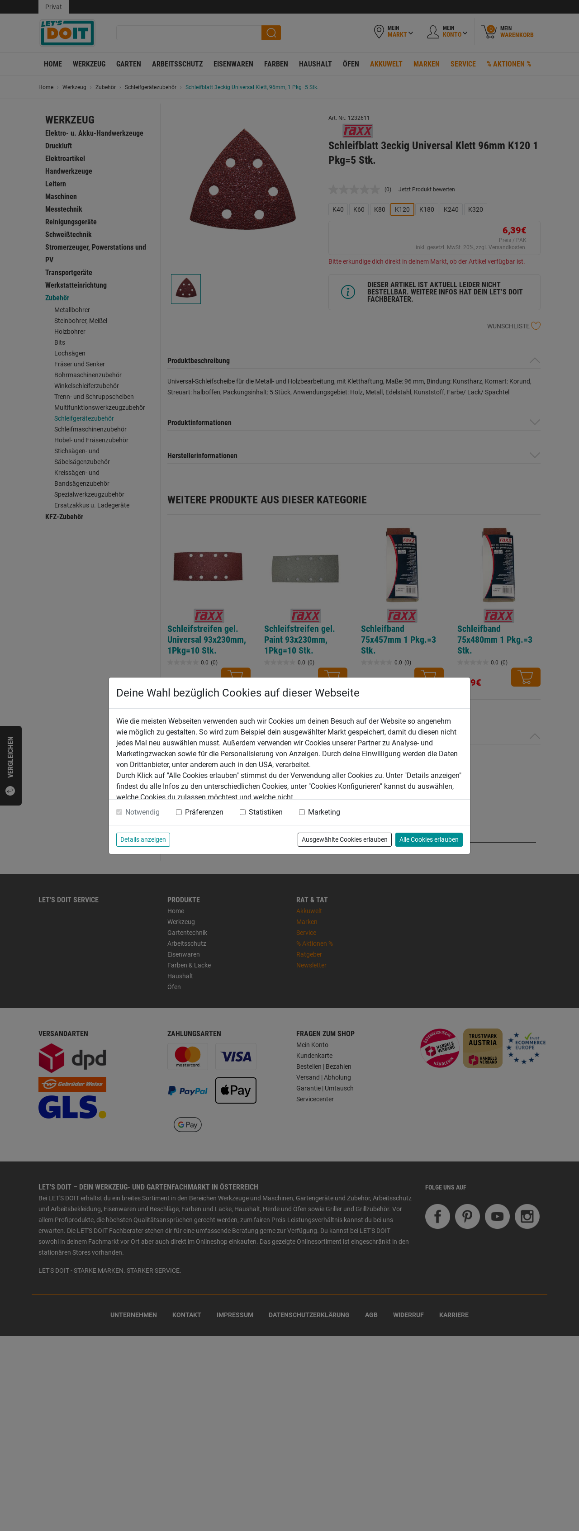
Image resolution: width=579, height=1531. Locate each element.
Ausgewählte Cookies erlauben (345, 839)
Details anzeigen (143, 839)
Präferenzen (204, 812)
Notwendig (142, 812)
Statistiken (266, 812)
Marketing (324, 812)
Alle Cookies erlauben (429, 839)
